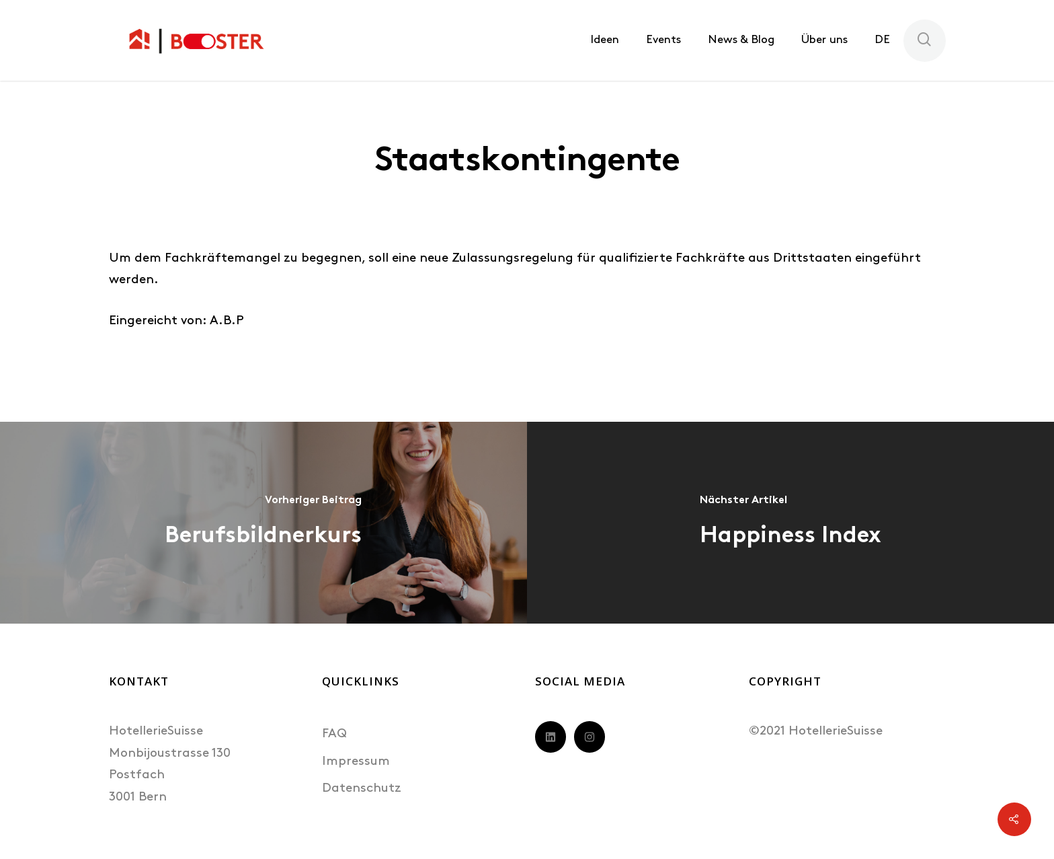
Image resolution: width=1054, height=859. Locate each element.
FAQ (334, 734)
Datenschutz (361, 788)
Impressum (356, 761)
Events (663, 40)
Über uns (824, 40)
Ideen (604, 40)
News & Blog (741, 40)
